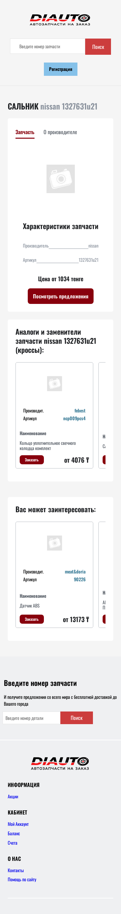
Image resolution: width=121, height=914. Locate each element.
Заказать (32, 459)
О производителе (60, 132)
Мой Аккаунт (18, 823)
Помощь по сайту (22, 879)
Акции (13, 796)
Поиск (98, 47)
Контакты (16, 870)
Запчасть (25, 132)
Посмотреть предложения (60, 296)
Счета (12, 842)
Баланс (14, 833)
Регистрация (60, 68)
